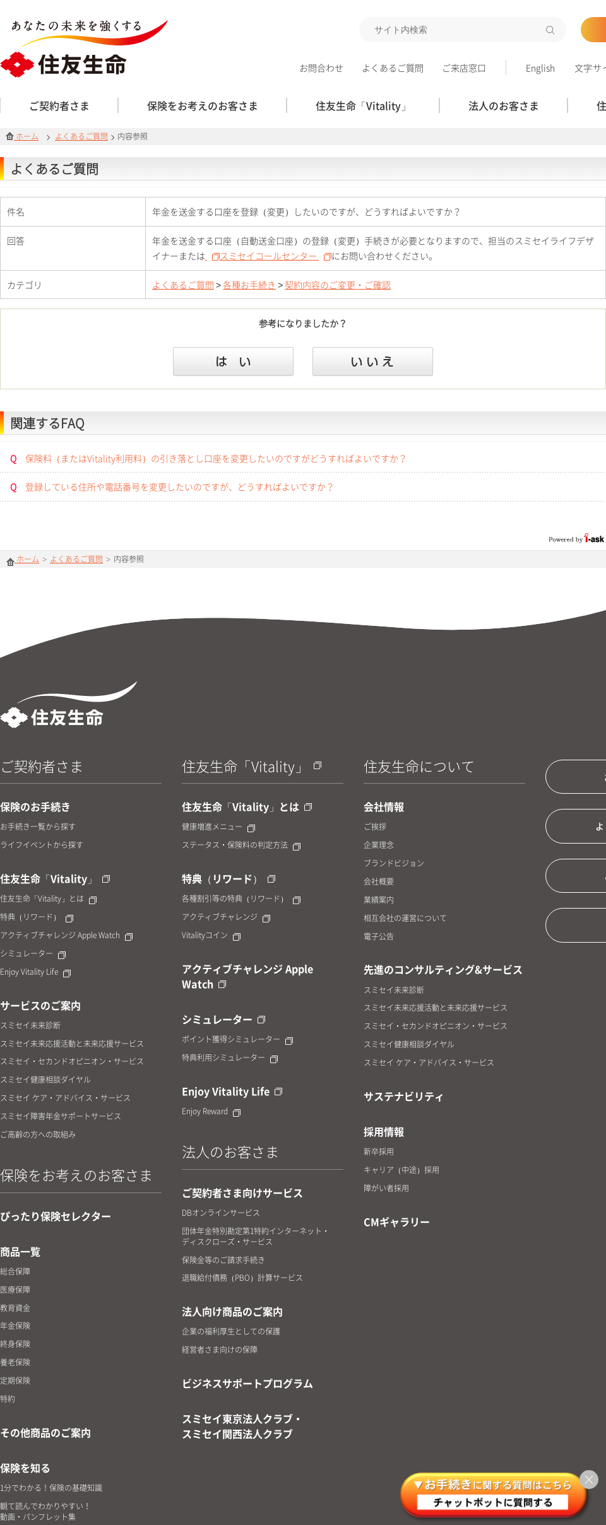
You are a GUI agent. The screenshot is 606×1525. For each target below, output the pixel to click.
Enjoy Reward (211, 1111)
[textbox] (462, 29)
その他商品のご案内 (45, 1432)
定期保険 (15, 1380)
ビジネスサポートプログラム (247, 1383)
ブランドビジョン (394, 863)
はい (233, 361)
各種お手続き (249, 284)
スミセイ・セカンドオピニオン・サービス (72, 1061)
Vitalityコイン (211, 935)
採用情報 (384, 1131)
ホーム (22, 136)
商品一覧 (20, 1251)
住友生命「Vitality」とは (48, 898)
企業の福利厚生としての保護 (231, 1331)
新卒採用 (379, 1151)
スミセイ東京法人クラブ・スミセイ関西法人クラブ (242, 1426)
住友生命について (419, 765)
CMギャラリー (397, 1221)
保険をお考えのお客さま (76, 1174)
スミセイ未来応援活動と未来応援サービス (72, 1044)
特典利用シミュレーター (230, 1057)
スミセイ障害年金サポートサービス (60, 1116)
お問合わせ (321, 67)
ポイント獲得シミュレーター (237, 1039)
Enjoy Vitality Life (35, 972)
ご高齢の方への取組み (38, 1134)
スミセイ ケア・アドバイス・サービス (65, 1098)
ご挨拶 (375, 826)
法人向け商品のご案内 (232, 1311)
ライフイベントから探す (41, 845)
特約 (7, 1399)
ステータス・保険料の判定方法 (241, 845)
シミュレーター (33, 953)
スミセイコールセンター (275, 255)
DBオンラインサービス (221, 1213)
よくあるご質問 (393, 67)
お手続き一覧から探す (38, 826)
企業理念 (379, 845)
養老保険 (15, 1362)
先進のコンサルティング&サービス (443, 969)
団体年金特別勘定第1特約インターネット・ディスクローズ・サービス (256, 1236)
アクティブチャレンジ (226, 917)
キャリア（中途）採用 (401, 1170)
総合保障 (15, 1271)
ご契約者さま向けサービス (242, 1192)
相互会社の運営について (405, 918)
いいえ (372, 361)
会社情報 (384, 806)
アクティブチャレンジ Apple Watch (66, 935)
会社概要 (379, 881)
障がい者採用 (386, 1188)
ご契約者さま (41, 765)
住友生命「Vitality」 (55, 878)
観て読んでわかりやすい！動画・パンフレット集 (45, 1511)
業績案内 (379, 900)
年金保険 (15, 1326)
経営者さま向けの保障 (220, 1350)
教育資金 (15, 1308)
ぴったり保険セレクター (55, 1215)
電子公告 (379, 936)
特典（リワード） (36, 917)
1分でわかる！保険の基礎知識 (51, 1488)
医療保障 (15, 1290)
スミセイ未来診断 (30, 1025)
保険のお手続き (35, 806)
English (540, 67)
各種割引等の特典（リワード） (241, 898)
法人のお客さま (230, 1151)
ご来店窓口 (464, 67)
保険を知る (25, 1467)
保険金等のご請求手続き (223, 1260)
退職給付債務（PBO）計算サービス (242, 1278)
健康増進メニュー (218, 826)
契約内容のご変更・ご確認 (338, 284)
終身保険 (15, 1344)
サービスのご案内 (40, 1005)
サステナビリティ (404, 1096)
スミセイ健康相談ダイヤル (45, 1080)
